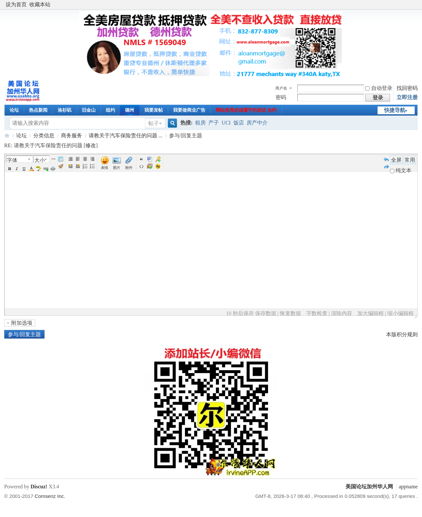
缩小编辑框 (400, 313)
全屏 (396, 160)
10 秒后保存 (240, 313)
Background (158, 166)
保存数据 (265, 313)
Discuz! (39, 486)
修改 (90, 145)
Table (60, 159)
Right (92, 159)
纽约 (110, 110)
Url (45, 168)
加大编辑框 (370, 313)
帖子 (153, 123)
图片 (116, 168)
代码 (141, 166)
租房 (200, 122)
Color (31, 168)
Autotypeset (70, 159)
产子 (213, 122)
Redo (386, 166)
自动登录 (378, 88)
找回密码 (407, 88)
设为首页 (16, 4)
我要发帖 (153, 110)
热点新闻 (38, 110)
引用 (141, 159)
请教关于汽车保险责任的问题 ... (126, 135)
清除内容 (341, 313)
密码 (281, 97)
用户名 (281, 88)
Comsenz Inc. (50, 496)
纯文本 (400, 170)
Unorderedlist (92, 166)
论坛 (14, 110)
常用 (410, 160)
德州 (129, 110)
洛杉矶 (65, 110)
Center (85, 159)
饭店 (238, 122)
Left (77, 159)
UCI (226, 122)
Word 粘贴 (149, 159)
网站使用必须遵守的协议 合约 (246, 110)
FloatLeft (70, 166)
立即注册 (407, 97)
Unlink (53, 168)
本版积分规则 (402, 334)
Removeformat (60, 166)
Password (158, 159)
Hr (53, 159)
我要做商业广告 (189, 110)
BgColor (38, 168)
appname (408, 486)
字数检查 (316, 313)
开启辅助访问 (416, 5)
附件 (129, 168)
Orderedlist (85, 166)
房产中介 (257, 122)
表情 (104, 168)
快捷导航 (394, 110)
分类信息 (43, 135)
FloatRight (77, 166)
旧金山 (89, 110)
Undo (386, 159)
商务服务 (71, 135)
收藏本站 (39, 4)
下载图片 (149, 166)
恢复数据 (290, 313)
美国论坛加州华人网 (7, 135)
